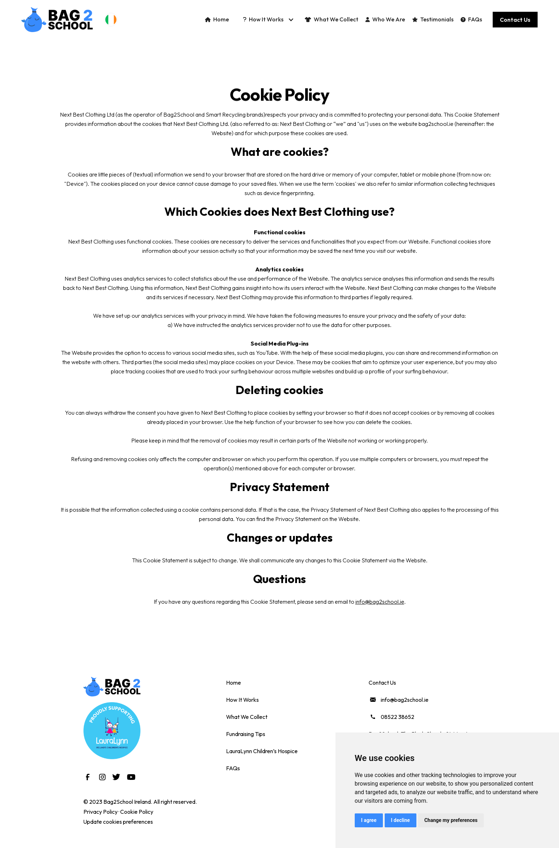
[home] (57, 19)
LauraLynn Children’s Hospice (262, 751)
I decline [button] (400, 820)
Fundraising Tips (245, 733)
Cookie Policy (136, 811)
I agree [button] (368, 820)
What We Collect (246, 716)
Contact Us (382, 682)
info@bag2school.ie (379, 601)
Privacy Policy (100, 811)
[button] (111, 19)
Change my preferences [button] (450, 820)
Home (233, 682)
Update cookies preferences (118, 821)
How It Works (242, 699)
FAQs (233, 768)
